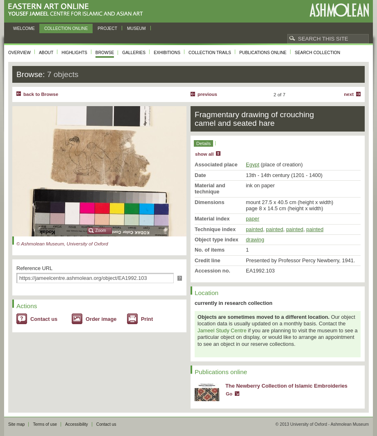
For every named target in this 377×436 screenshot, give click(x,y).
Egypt (252, 164)
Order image (101, 319)
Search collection (317, 52)
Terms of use (45, 424)
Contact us (43, 319)
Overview (19, 52)
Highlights (74, 52)
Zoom (100, 230)
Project (107, 28)
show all (204, 154)
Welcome (24, 28)
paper (252, 219)
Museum (136, 28)
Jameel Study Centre (222, 330)
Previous (207, 94)
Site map (16, 424)
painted (254, 229)
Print (147, 319)
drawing (255, 239)
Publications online (262, 52)
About (46, 52)
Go (229, 393)
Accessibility (76, 424)
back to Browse (40, 94)
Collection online (66, 28)
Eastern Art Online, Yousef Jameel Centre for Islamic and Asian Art (77, 10)
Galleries (133, 52)
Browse (104, 52)
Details (203, 143)
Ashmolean (339, 10)
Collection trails (209, 52)
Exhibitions (167, 52)
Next (349, 94)
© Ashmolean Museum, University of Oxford (62, 243)
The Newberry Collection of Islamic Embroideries (286, 386)
